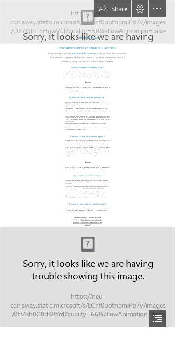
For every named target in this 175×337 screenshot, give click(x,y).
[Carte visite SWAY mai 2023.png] (87, 277)
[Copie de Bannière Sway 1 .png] (87, 22)
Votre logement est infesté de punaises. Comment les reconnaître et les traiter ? (87, 222)
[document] (87, 168)
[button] (112, 8)
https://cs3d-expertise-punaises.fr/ (95, 193)
